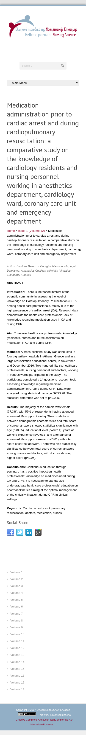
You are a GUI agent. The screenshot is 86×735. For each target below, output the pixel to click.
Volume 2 (16, 579)
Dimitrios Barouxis (28, 266)
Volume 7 (16, 613)
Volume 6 (16, 606)
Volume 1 (16, 572)
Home (11, 230)
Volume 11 (17, 641)
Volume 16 (17, 675)
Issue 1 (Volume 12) (31, 230)
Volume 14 (17, 662)
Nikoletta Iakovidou (58, 270)
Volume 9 (16, 627)
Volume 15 (17, 668)
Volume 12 (17, 648)
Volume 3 (16, 586)
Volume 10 (17, 634)
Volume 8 (16, 620)
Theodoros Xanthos (19, 274)
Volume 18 (17, 689)
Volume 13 (17, 655)
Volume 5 (16, 599)
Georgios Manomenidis (54, 266)
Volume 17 (17, 682)
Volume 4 (16, 592)
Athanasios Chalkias (33, 270)
